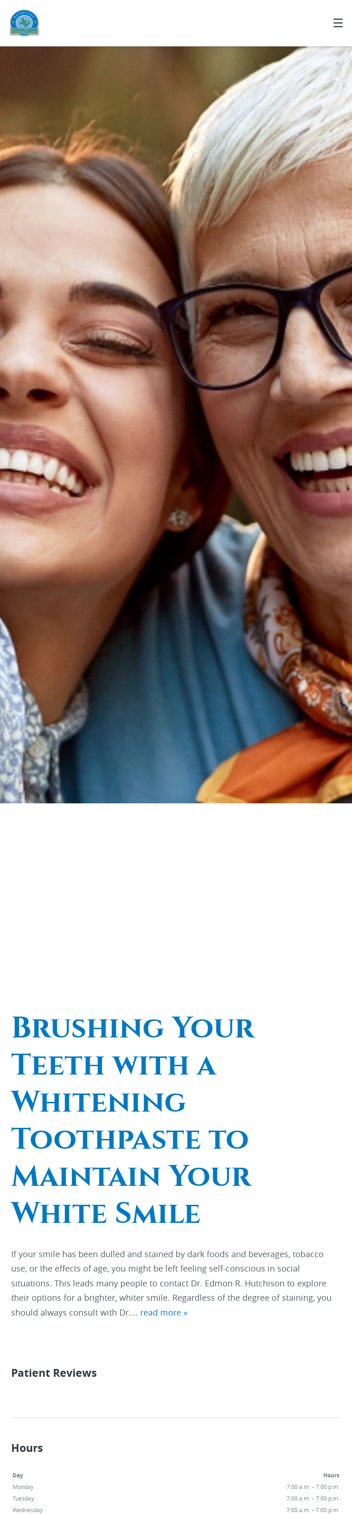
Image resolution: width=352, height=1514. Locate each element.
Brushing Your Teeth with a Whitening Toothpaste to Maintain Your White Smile (132, 1121)
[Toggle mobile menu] (338, 23)
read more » (164, 1312)
